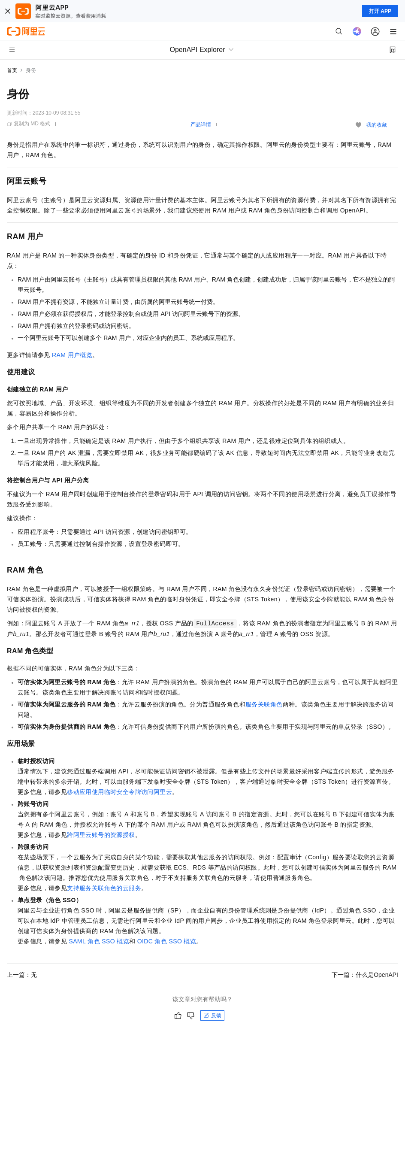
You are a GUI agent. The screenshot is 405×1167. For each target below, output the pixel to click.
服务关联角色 (263, 704)
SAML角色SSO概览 (99, 941)
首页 (12, 70)
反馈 (212, 1015)
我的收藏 (376, 125)
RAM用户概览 (72, 355)
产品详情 (200, 124)
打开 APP (380, 11)
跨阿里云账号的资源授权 (101, 834)
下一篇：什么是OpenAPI (365, 974)
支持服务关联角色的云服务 (104, 888)
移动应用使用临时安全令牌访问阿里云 (119, 791)
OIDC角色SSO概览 (166, 941)
